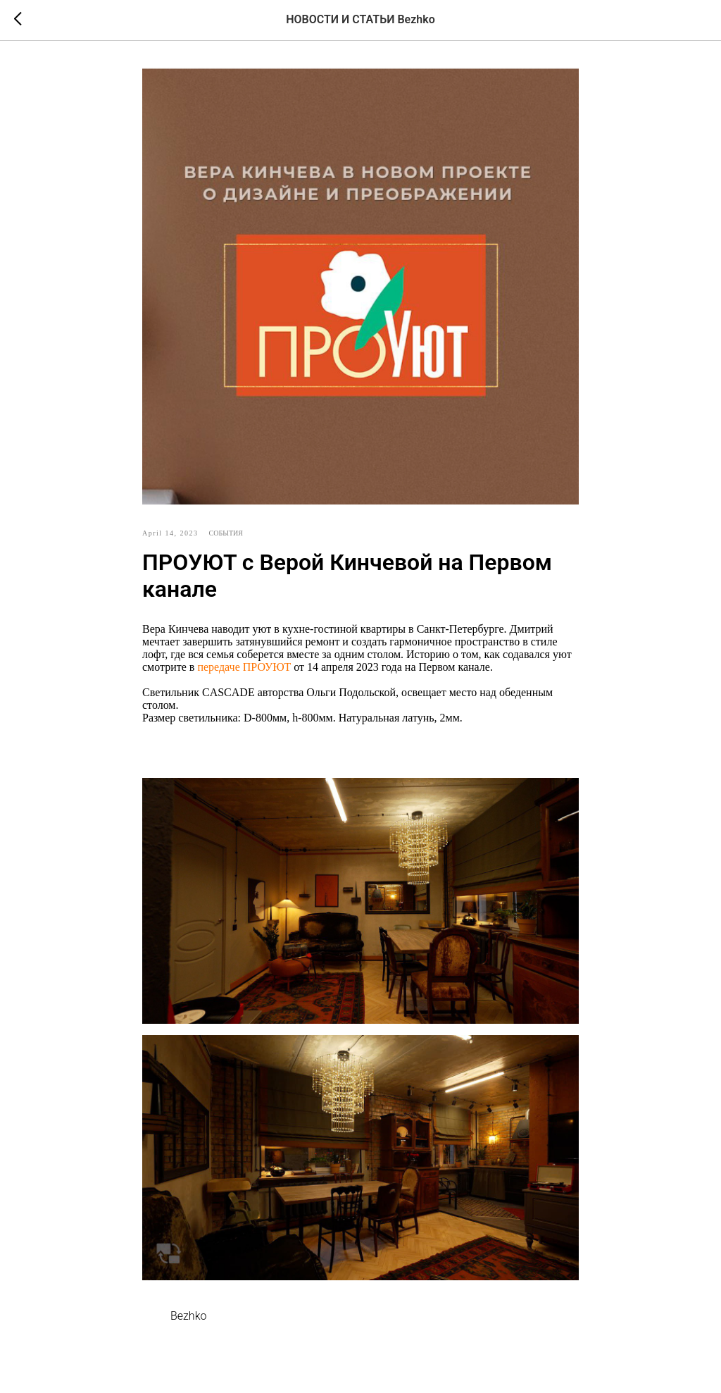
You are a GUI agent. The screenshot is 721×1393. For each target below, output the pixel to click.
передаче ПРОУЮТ (244, 667)
